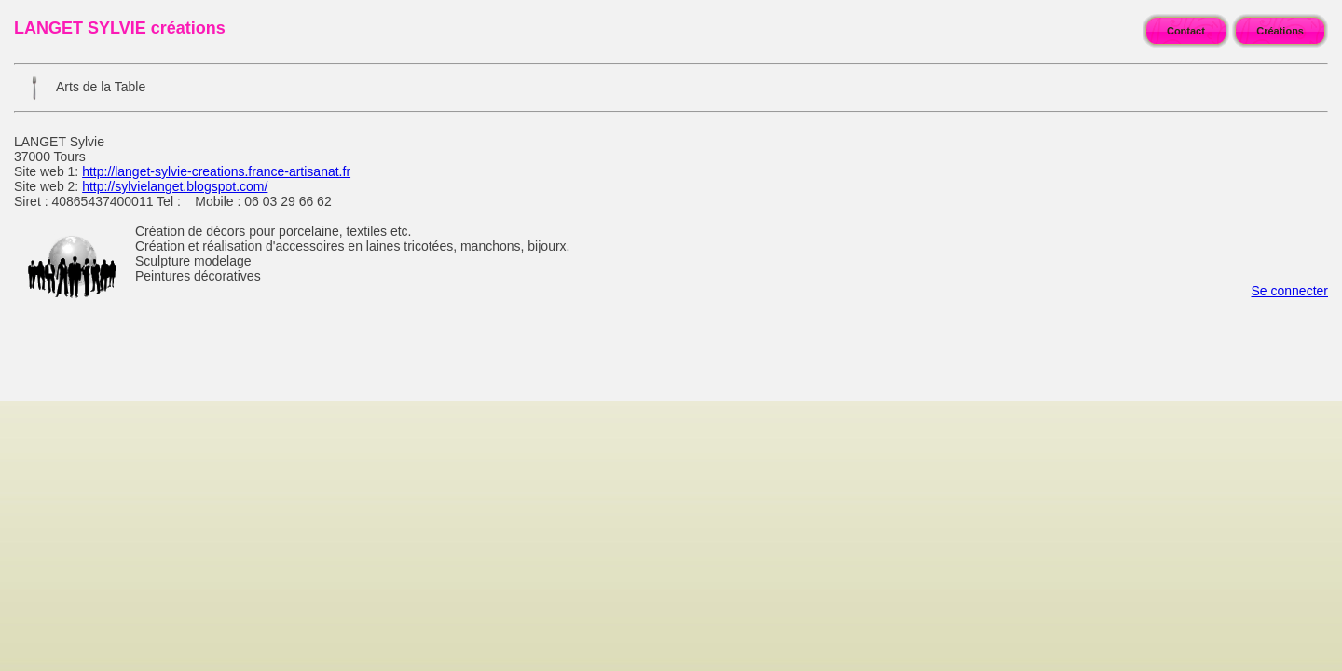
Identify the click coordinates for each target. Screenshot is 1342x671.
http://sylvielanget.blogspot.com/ (174, 186)
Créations (1280, 30)
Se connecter (1290, 290)
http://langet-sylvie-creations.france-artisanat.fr (216, 171)
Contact (1186, 30)
